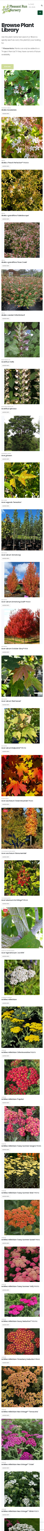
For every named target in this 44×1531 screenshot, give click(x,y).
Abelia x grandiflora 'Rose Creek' (14, 262)
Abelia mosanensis (8, 110)
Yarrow (3, 1050)
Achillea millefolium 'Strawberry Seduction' (20, 1359)
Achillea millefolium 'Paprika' (12, 1099)
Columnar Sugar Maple (8, 851)
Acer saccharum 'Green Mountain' (17, 801)
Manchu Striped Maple (7, 950)
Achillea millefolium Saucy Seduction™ (19, 1321)
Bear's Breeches (5, 359)
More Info (5, 113)
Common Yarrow (6, 997)
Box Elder (4, 500)
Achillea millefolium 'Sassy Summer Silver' (20, 1193)
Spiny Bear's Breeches (7, 406)
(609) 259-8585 (32, 5)
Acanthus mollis (7, 362)
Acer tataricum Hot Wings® (14, 900)
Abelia (3, 160)
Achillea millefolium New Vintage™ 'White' (20, 1511)
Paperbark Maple (6, 453)
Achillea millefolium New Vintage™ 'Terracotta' (19, 1412)
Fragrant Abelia (6, 107)
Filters (7, 67)
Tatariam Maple (5, 898)
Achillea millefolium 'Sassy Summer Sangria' (21, 1146)
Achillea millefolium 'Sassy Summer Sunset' (20, 1239)
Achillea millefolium (9, 999)
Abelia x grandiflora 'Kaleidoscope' (15, 215)
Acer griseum (6, 455)
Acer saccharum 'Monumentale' (14, 853)
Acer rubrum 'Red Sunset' (11, 701)
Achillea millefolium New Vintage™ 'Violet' (17, 1464)
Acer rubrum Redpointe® (13, 748)
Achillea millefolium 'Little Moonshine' (18, 1052)
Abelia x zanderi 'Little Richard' (13, 315)
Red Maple (4, 552)
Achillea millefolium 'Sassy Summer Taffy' (20, 1286)
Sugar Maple (5, 798)
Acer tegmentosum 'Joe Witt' (12, 953)
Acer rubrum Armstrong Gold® (16, 602)
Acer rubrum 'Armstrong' (11, 555)
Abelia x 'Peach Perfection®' (15, 162)
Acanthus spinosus (8, 408)
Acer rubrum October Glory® (14, 648)
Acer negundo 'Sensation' (11, 502)
